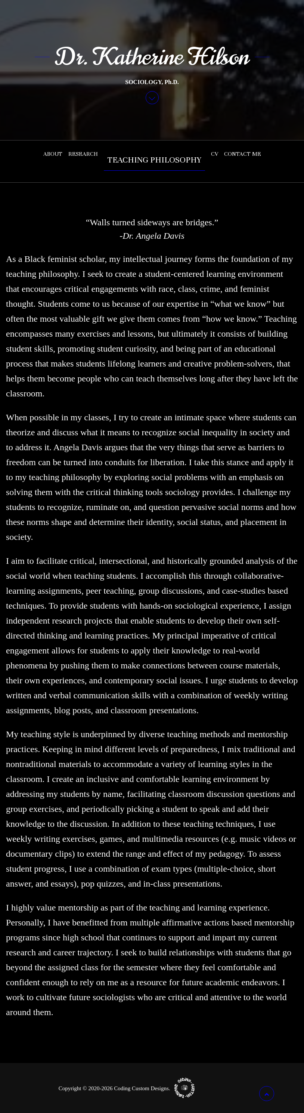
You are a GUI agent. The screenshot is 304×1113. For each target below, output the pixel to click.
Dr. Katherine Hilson (152, 57)
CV (214, 154)
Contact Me (242, 154)
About (52, 154)
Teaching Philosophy (154, 160)
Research (83, 154)
